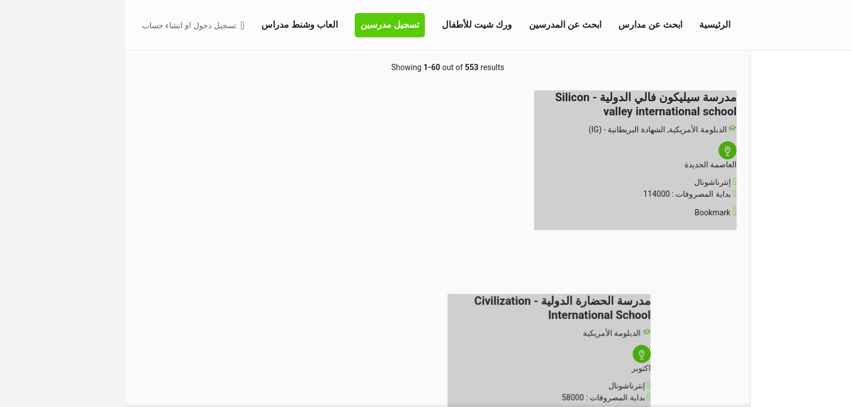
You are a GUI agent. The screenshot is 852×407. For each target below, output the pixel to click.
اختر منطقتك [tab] (759, 66)
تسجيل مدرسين (264, 24)
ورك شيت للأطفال (352, 24)
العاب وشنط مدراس (174, 24)
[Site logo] (830, 24)
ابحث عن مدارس (525, 24)
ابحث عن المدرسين (440, 24)
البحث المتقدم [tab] (812, 66)
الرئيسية (589, 24)
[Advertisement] (110, 303)
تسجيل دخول (89, 25)
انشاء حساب (37, 25)
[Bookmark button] (608, 212)
